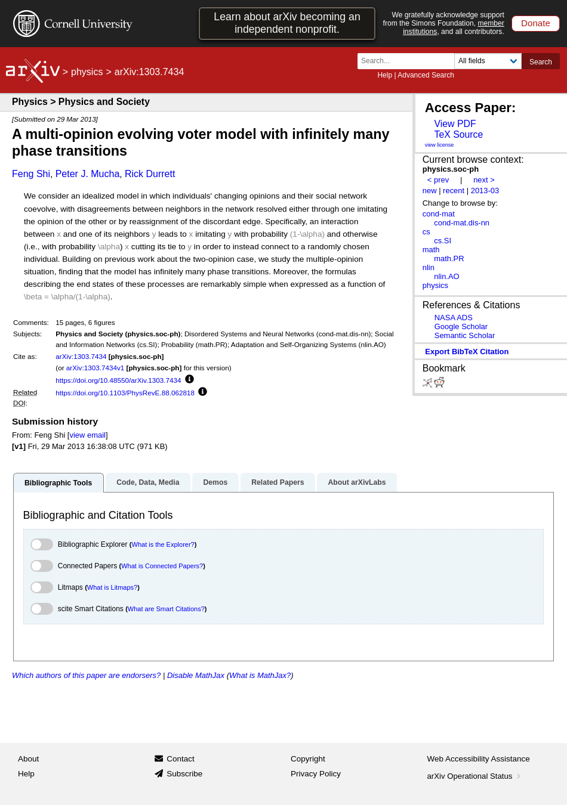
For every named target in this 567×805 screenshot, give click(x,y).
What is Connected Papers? (162, 565)
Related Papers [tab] (277, 482)
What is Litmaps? (112, 587)
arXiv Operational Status (475, 776)
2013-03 (485, 190)
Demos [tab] (215, 482)
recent (453, 190)
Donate (535, 23)
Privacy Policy (316, 773)
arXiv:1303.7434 (81, 356)
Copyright (308, 758)
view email (87, 435)
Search (540, 62)
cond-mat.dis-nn (461, 222)
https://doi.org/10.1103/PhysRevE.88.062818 (125, 393)
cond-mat (439, 213)
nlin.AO (446, 276)
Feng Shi (31, 174)
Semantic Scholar (465, 335)
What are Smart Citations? (166, 608)
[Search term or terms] (409, 61)
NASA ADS (454, 317)
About (28, 758)
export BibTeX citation (467, 351)
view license (439, 145)
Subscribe (184, 773)
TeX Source (458, 134)
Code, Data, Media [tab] (147, 482)
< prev (438, 179)
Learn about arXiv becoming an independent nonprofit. (287, 23)
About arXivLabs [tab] (357, 482)
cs (426, 231)
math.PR (449, 258)
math (431, 249)
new (430, 190)
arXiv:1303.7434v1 (95, 367)
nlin (429, 267)
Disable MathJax (195, 675)
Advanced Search (425, 75)
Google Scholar (461, 326)
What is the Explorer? (163, 544)
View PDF (455, 124)
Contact (181, 758)
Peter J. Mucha (88, 174)
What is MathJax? (260, 675)
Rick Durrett (150, 174)
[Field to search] (488, 61)
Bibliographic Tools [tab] (58, 483)
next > (484, 179)
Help (384, 75)
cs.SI (442, 240)
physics (87, 72)
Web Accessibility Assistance (478, 758)
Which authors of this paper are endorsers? (86, 675)
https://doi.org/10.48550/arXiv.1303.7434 (118, 380)
